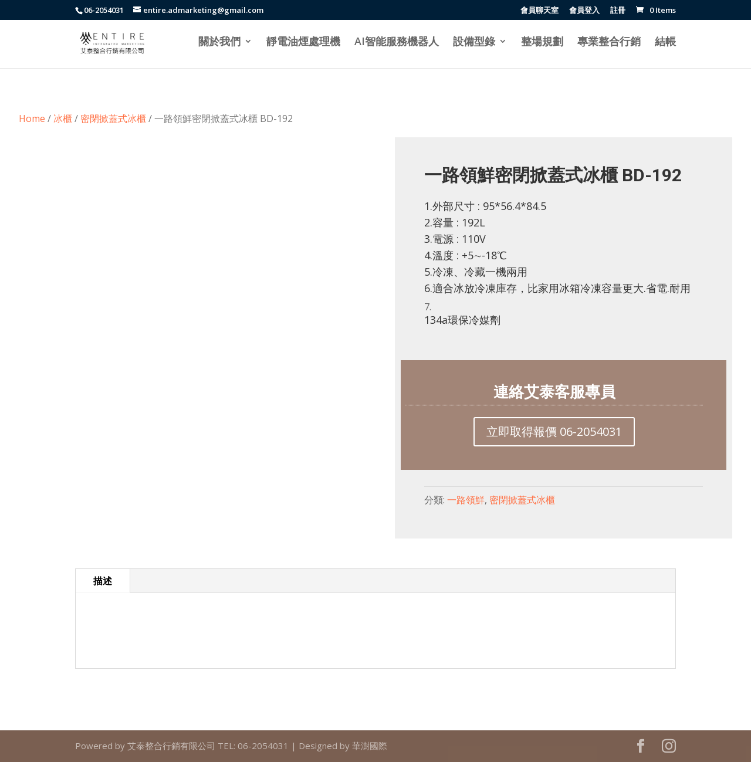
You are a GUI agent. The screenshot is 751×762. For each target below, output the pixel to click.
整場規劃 (542, 42)
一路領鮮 (466, 499)
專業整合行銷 (609, 42)
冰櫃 (62, 118)
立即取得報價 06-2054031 (554, 431)
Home (32, 118)
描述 (102, 580)
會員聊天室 (539, 10)
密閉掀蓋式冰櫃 (113, 118)
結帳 (665, 42)
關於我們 (219, 42)
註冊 (617, 10)
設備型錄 (474, 42)
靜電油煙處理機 (303, 42)
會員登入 (584, 10)
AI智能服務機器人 (396, 42)
